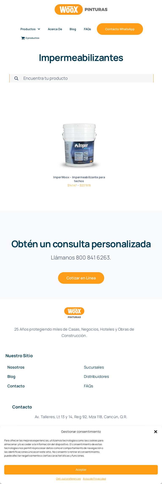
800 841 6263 (93, 257)
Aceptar (81, 469)
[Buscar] (16, 78)
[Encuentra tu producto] (81, 78)
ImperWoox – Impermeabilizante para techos (79, 179)
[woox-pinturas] (81, 6)
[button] (156, 432)
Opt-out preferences (68, 478)
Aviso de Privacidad (94, 478)
